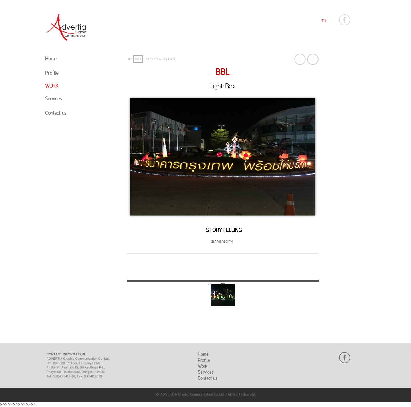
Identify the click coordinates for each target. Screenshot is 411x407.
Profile (51, 73)
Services (53, 99)
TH (323, 21)
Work (51, 86)
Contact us (55, 113)
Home (51, 59)
